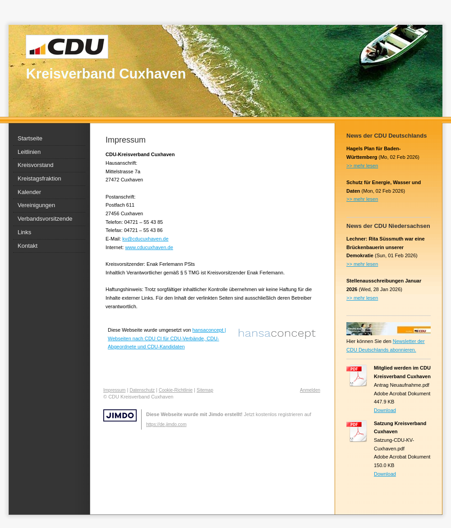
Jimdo (120, 415)
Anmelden (310, 390)
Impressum (114, 390)
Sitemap (205, 390)
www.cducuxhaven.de (149, 247)
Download (385, 410)
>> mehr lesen (362, 165)
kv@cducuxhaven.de (145, 238)
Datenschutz (142, 390)
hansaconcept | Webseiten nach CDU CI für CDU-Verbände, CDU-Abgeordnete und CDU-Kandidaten (167, 338)
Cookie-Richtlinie (176, 390)
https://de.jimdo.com (166, 424)
